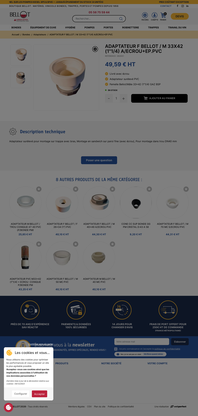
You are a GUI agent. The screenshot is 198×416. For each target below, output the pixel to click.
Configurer (20, 393)
